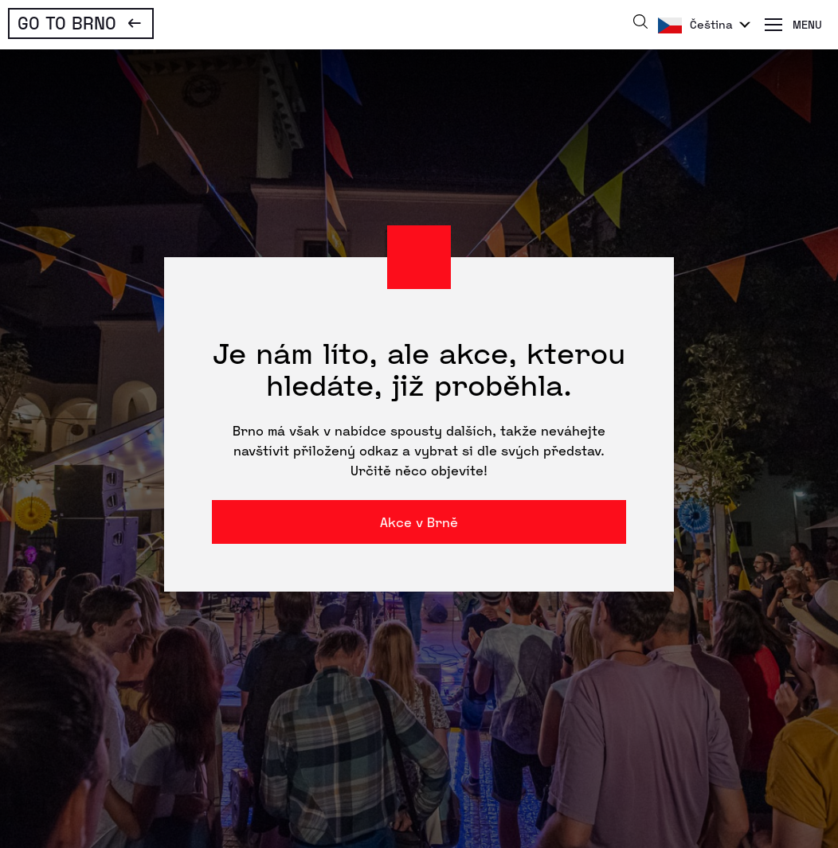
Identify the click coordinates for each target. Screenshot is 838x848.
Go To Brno (67, 22)
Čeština (711, 24)
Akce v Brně (419, 522)
